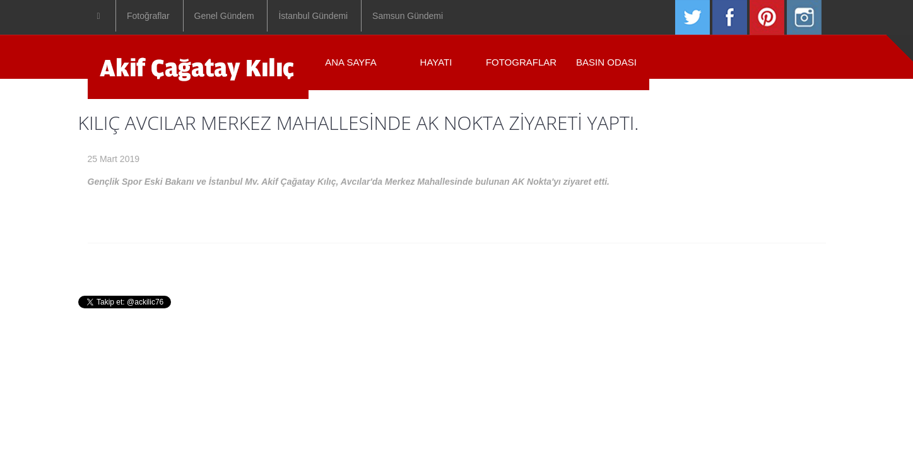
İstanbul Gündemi (313, 16)
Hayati (382, 262)
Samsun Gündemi (407, 16)
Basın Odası (606, 62)
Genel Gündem (224, 16)
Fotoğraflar (148, 16)
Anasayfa (323, 262)
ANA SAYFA (350, 62)
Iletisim (593, 262)
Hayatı (436, 62)
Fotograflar (521, 62)
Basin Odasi (528, 262)
